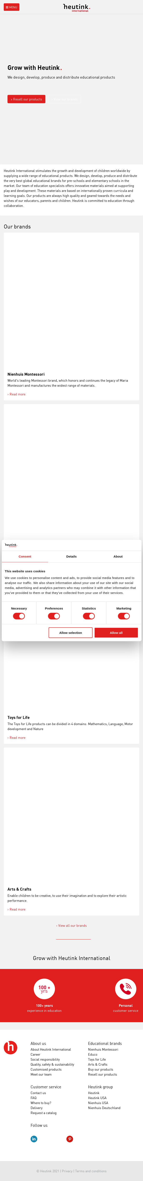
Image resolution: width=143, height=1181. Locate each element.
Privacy (67, 1171)
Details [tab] (71, 556)
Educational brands (105, 1043)
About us (38, 1043)
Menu (11, 7)
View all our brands (72, 925)
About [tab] (118, 556)
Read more (17, 394)
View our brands (66, 99)
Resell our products (27, 99)
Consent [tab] (25, 556)
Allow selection (70, 632)
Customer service (46, 1086)
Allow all (116, 632)
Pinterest (69, 1139)
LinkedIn (34, 1139)
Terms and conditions (91, 1171)
